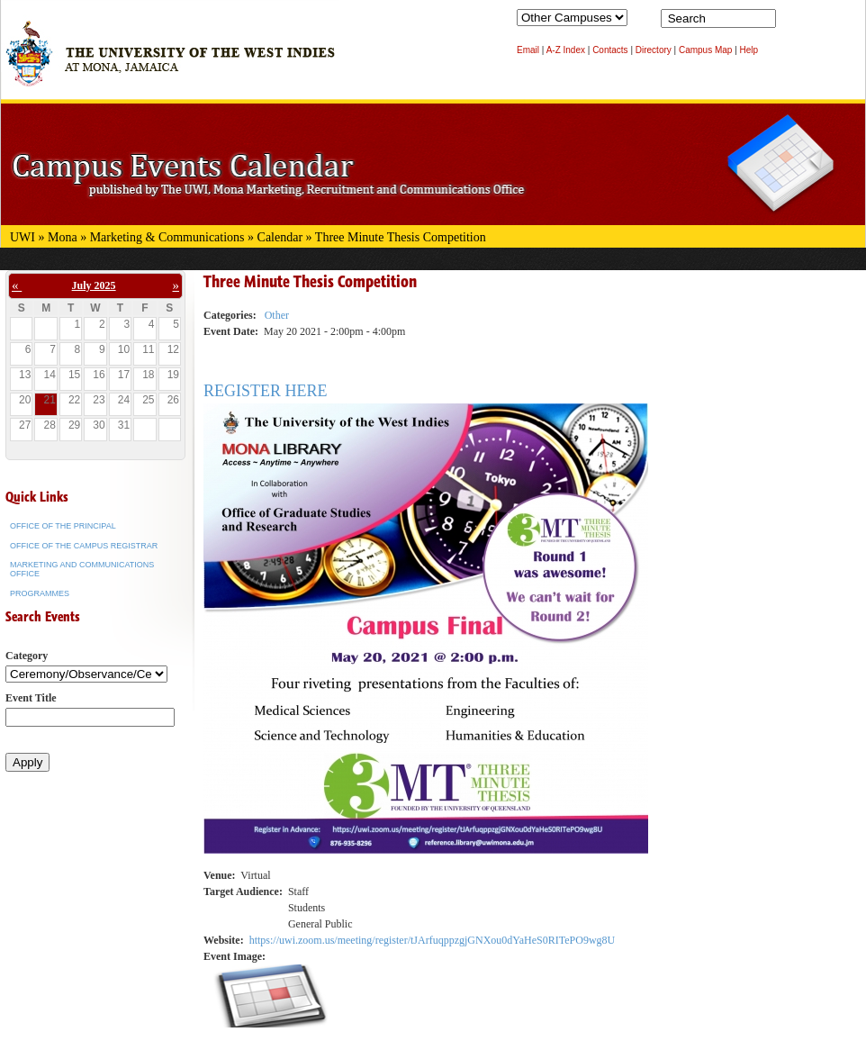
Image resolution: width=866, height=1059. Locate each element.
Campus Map (705, 50)
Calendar (280, 237)
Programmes (39, 593)
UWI (22, 237)
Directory (654, 50)
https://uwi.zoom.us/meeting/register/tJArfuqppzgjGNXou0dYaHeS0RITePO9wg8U (432, 940)
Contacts (609, 50)
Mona (62, 237)
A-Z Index (565, 50)
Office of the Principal (63, 525)
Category (26, 655)
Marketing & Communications (167, 237)
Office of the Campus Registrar (84, 545)
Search (793, 23)
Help (749, 50)
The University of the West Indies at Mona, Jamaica (170, 62)
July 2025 (94, 285)
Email (528, 50)
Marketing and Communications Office (82, 569)
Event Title (31, 698)
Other (277, 315)
